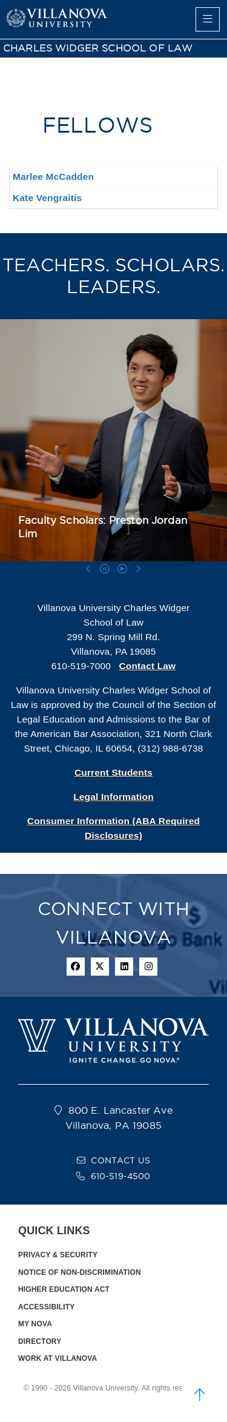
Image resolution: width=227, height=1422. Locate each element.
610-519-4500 (121, 1176)
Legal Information (113, 797)
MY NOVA (35, 1324)
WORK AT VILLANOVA (57, 1358)
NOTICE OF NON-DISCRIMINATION (79, 1272)
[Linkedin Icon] (124, 966)
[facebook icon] (76, 966)
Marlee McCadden (53, 176)
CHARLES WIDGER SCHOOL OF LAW (97, 48)
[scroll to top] (200, 1395)
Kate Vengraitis (47, 198)
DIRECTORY (39, 1341)
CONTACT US (120, 1160)
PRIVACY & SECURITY (57, 1255)
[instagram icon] (148, 966)
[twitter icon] (100, 966)
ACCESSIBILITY (46, 1307)
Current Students (113, 772)
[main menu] (208, 19)
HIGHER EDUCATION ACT (64, 1289)
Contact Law (147, 666)
